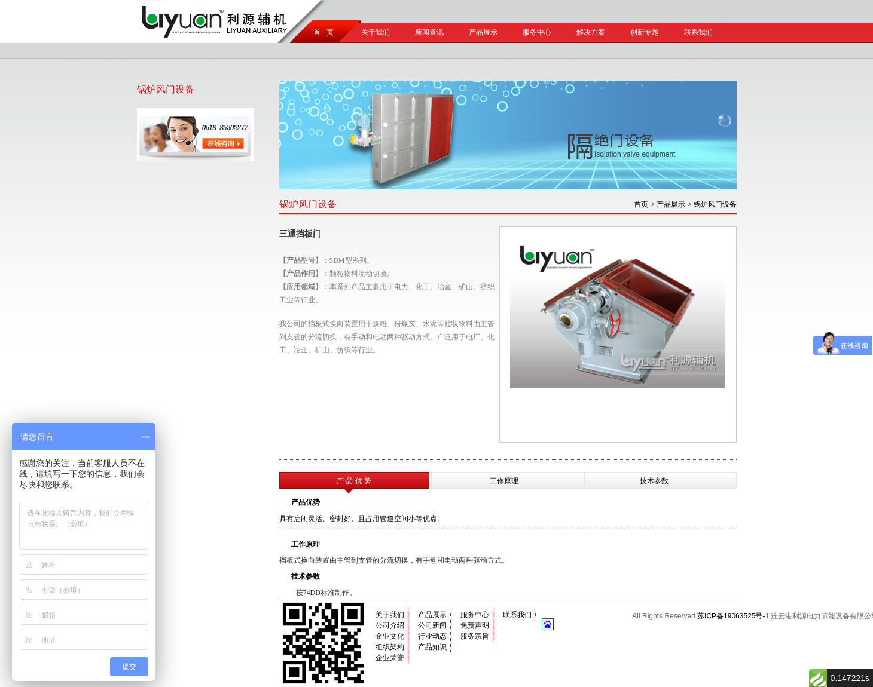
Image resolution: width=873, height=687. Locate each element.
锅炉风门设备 (715, 204)
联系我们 (698, 32)
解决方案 (590, 32)
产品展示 (483, 32)
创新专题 (644, 32)
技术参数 (654, 481)
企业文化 (390, 636)
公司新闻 (432, 625)
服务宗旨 (474, 636)
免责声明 (474, 625)
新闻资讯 (429, 32)
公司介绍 (390, 625)
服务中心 (537, 32)
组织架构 (390, 647)
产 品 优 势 (354, 481)
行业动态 (432, 636)
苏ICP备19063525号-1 (733, 616)
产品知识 (432, 647)
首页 (641, 204)
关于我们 (375, 32)
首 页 (321, 32)
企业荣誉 (390, 658)
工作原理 (504, 481)
